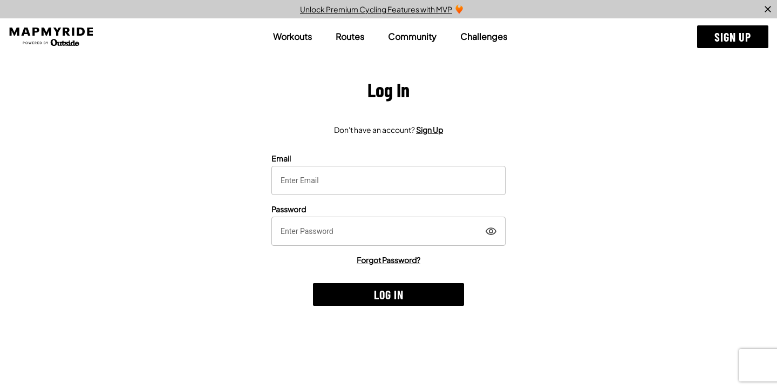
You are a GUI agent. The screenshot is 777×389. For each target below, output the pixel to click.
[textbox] (388, 180)
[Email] (388, 180)
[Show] (491, 231)
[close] (768, 9)
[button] (732, 36)
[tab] (292, 36)
